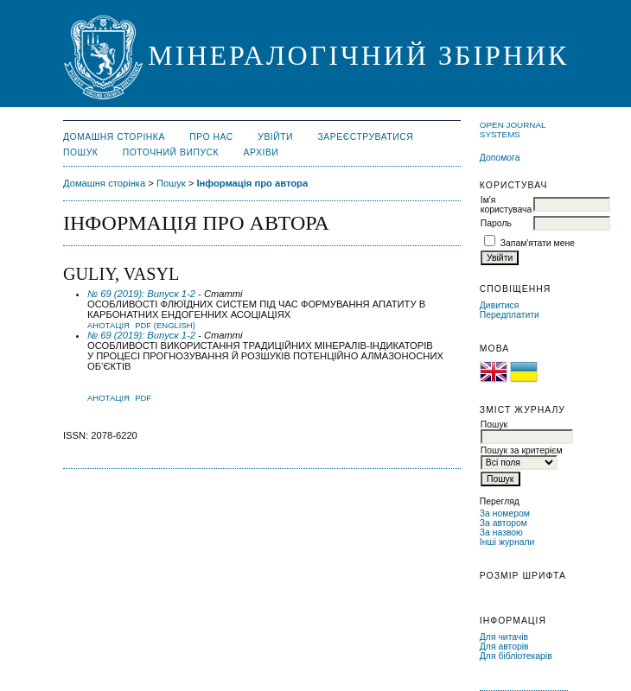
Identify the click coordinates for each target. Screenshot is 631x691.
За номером (505, 513)
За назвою (501, 532)
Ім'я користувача (506, 204)
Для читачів (504, 637)
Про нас (211, 137)
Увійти (275, 137)
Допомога (500, 157)
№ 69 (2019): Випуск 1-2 (141, 293)
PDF (143, 398)
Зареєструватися (366, 137)
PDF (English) (165, 325)
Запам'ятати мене (537, 243)
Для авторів (504, 646)
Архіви (261, 152)
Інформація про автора (252, 183)
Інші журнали (507, 542)
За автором (503, 523)
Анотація (108, 325)
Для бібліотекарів (516, 656)
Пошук (80, 152)
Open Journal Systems (512, 129)
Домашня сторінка (114, 137)
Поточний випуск (171, 152)
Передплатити (509, 315)
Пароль (496, 223)
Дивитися (499, 305)
